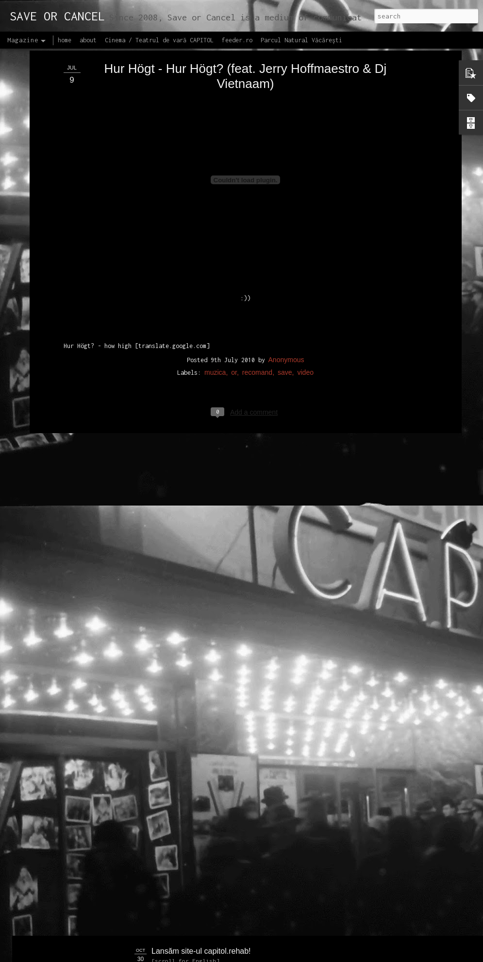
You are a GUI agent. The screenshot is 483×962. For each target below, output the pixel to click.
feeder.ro (237, 40)
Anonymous (286, 237)
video (305, 250)
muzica (215, 250)
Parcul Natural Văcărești (301, 40)
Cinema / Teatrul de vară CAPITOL (159, 40)
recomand (257, 250)
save (285, 250)
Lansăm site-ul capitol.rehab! (201, 951)
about (88, 40)
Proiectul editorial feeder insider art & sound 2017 (236, 841)
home (64, 40)
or (234, 250)
